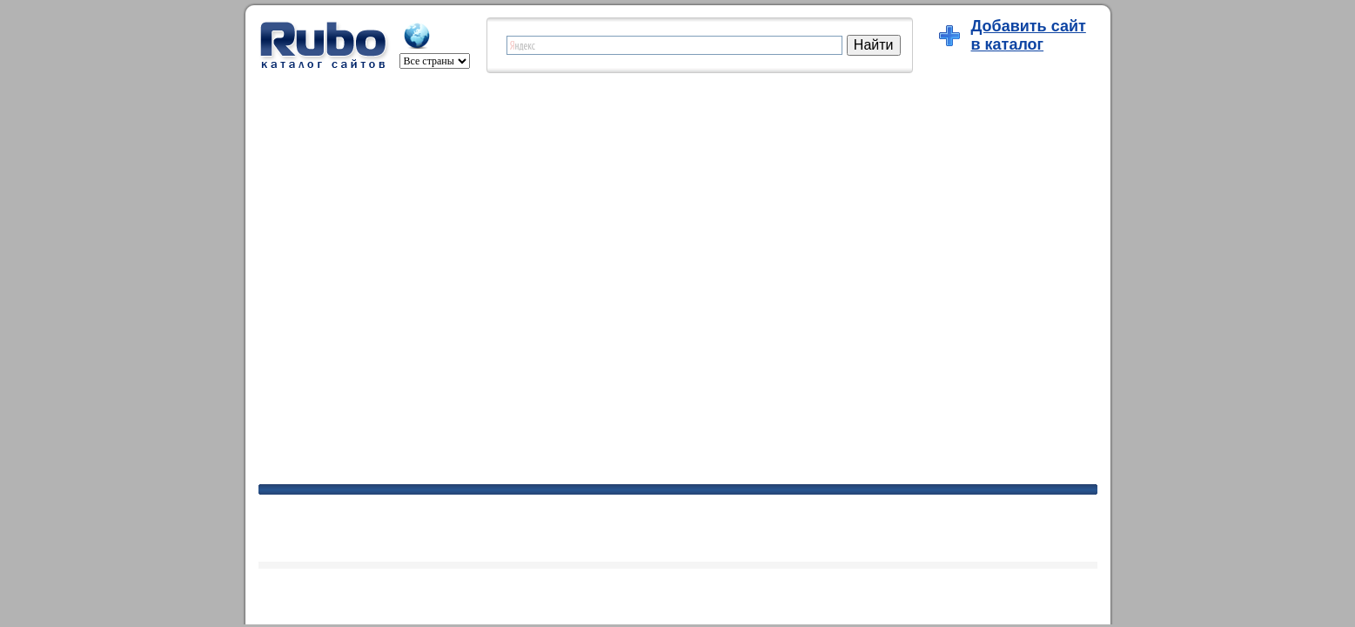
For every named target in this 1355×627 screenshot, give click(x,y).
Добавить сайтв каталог (1028, 35)
